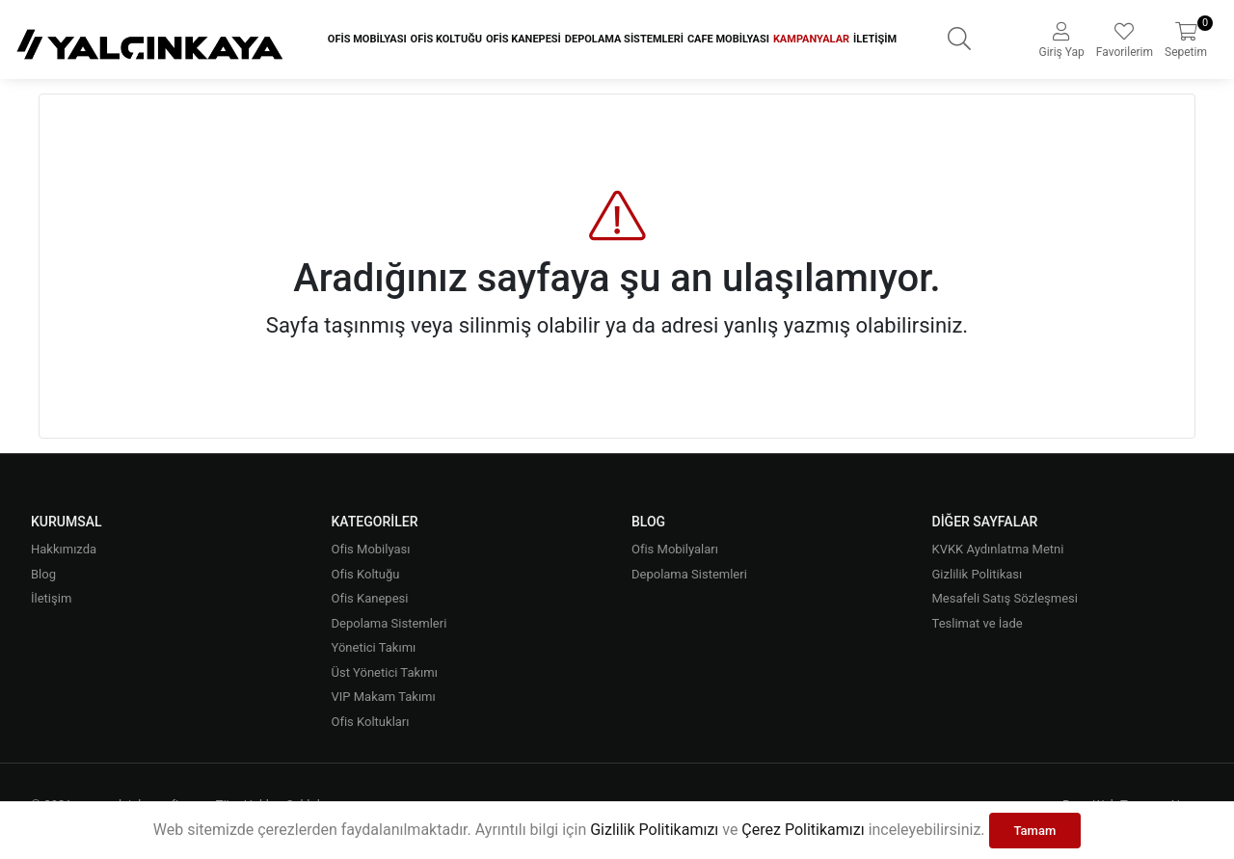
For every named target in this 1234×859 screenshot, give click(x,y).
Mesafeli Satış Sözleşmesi (1005, 598)
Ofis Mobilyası (367, 39)
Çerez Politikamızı (802, 829)
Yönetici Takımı (374, 647)
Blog (43, 574)
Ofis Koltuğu (446, 39)
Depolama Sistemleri (624, 39)
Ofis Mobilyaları (674, 549)
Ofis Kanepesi (523, 39)
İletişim (875, 39)
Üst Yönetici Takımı (385, 672)
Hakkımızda (63, 549)
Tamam (1035, 830)
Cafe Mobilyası (728, 39)
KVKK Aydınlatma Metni (998, 549)
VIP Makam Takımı (384, 696)
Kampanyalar (811, 39)
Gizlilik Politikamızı (654, 829)
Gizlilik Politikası (977, 574)
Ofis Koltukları (371, 721)
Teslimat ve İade (977, 623)
